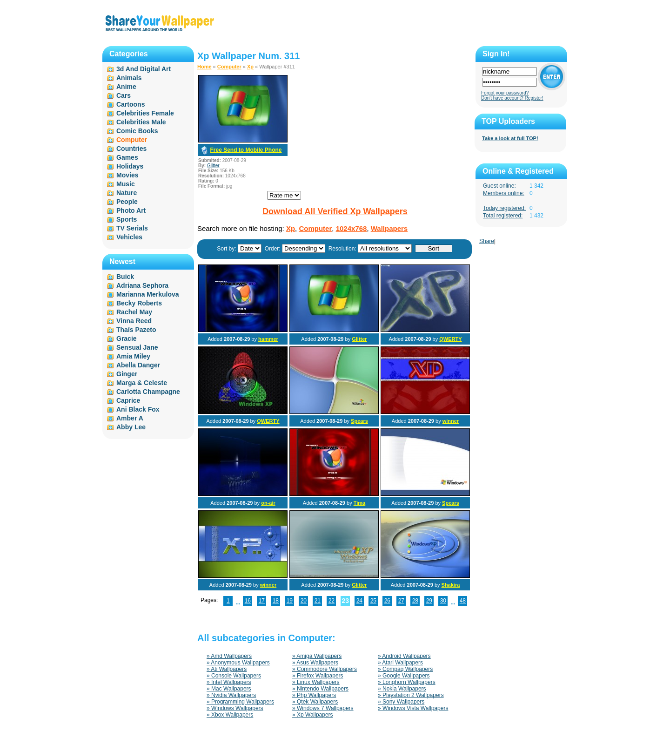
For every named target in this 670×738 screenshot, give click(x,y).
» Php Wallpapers (314, 695)
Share (486, 241)
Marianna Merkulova (147, 294)
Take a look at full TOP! (510, 138)
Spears (359, 421)
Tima (359, 503)
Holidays (129, 166)
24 (359, 600)
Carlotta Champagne (148, 391)
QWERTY (450, 339)
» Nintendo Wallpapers (320, 688)
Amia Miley (133, 356)
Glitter (213, 165)
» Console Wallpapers (234, 675)
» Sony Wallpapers (401, 701)
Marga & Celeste (141, 382)
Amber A (129, 418)
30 (443, 600)
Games (127, 157)
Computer (229, 66)
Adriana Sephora (142, 285)
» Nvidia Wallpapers (231, 695)
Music (125, 184)
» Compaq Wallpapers (405, 669)
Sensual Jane (137, 347)
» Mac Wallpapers (229, 688)
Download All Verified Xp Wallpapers (335, 211)
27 (401, 600)
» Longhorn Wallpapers (407, 682)
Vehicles (129, 237)
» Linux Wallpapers (316, 682)
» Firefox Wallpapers (317, 675)
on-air (268, 503)
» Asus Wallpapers (315, 662)
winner (450, 421)
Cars (123, 95)
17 (262, 600)
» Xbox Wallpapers (230, 714)
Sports (126, 219)
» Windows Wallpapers (235, 708)
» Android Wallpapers (404, 656)
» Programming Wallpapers (240, 701)
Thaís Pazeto (136, 329)
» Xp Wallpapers (312, 714)
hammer (268, 339)
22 (331, 600)
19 (290, 600)
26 (387, 600)
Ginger (126, 374)
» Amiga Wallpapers (317, 656)
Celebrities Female (145, 113)
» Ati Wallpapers (227, 669)
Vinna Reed (134, 321)
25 (373, 600)
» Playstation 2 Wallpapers (411, 695)
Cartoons (130, 104)
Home (204, 66)
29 (429, 600)
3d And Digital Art (143, 69)
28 (415, 600)
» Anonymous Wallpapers (238, 662)
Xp (250, 66)
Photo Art (131, 210)
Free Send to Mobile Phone (245, 150)
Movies (127, 175)
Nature (126, 192)
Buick (125, 276)
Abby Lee (131, 427)
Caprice (128, 400)
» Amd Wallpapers (229, 656)
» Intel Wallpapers (229, 682)
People (127, 201)
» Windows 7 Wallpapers (323, 708)
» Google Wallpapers (404, 675)
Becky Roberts (139, 303)
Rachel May (134, 312)
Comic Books (137, 131)
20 (304, 600)
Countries (131, 148)
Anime (126, 86)
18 (276, 600)
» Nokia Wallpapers (402, 688)
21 (318, 600)
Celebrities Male (141, 122)
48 (463, 600)
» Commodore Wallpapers (324, 669)
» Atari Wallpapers (400, 662)
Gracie (126, 338)
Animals (128, 77)
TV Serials (132, 228)
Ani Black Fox (138, 409)
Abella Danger (138, 365)
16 (248, 600)
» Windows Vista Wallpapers (413, 708)
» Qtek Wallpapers (315, 701)
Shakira (451, 585)
